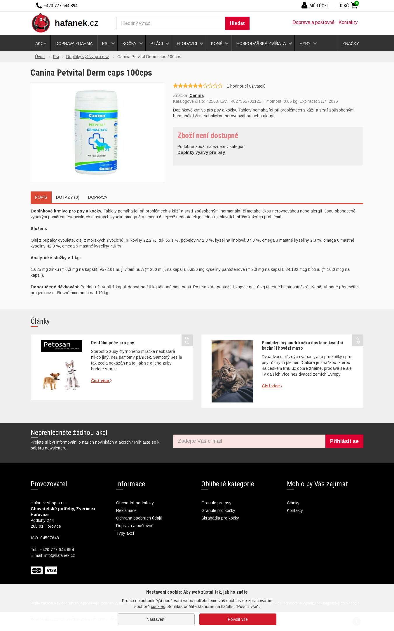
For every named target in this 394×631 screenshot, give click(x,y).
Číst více (101, 380)
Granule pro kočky (218, 510)
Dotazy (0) (67, 197)
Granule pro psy (216, 503)
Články (293, 503)
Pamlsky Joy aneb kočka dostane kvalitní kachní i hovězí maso (302, 345)
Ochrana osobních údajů (139, 518)
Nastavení (156, 619)
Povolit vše (238, 619)
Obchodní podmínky (135, 503)
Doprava (97, 197)
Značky (350, 43)
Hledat (237, 23)
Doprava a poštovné (313, 22)
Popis (41, 197)
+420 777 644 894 (57, 549)
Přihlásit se (344, 441)
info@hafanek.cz (59, 555)
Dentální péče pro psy (112, 343)
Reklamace (126, 510)
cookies (158, 606)
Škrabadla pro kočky (220, 518)
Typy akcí (125, 533)
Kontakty (348, 22)
